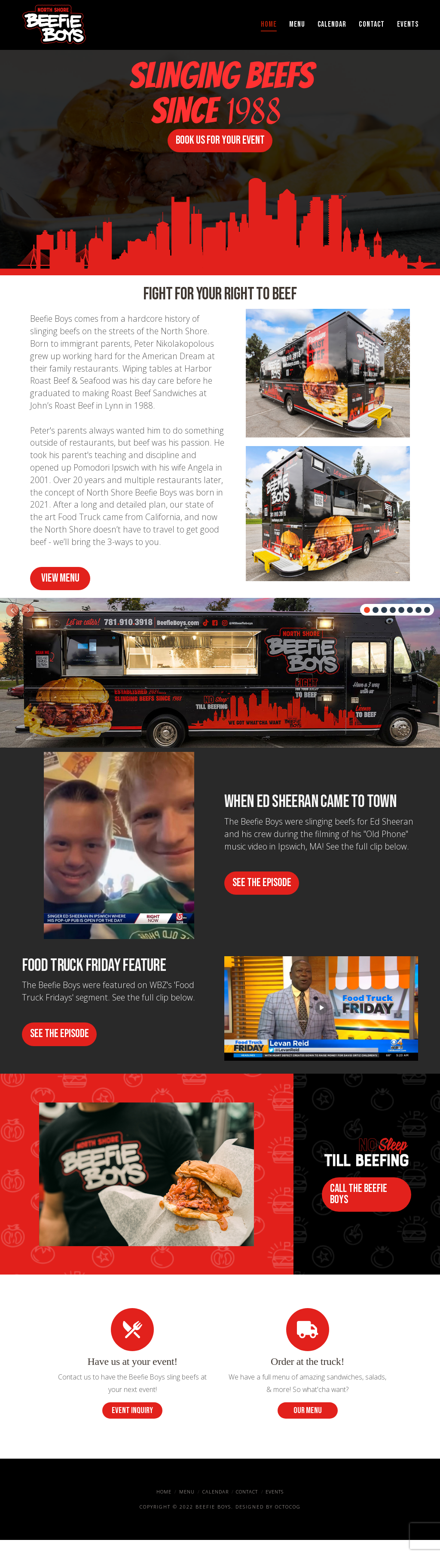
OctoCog (288, 1521)
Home (163, 1506)
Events (275, 1506)
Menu (187, 1506)
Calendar (215, 1506)
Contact (247, 1506)
